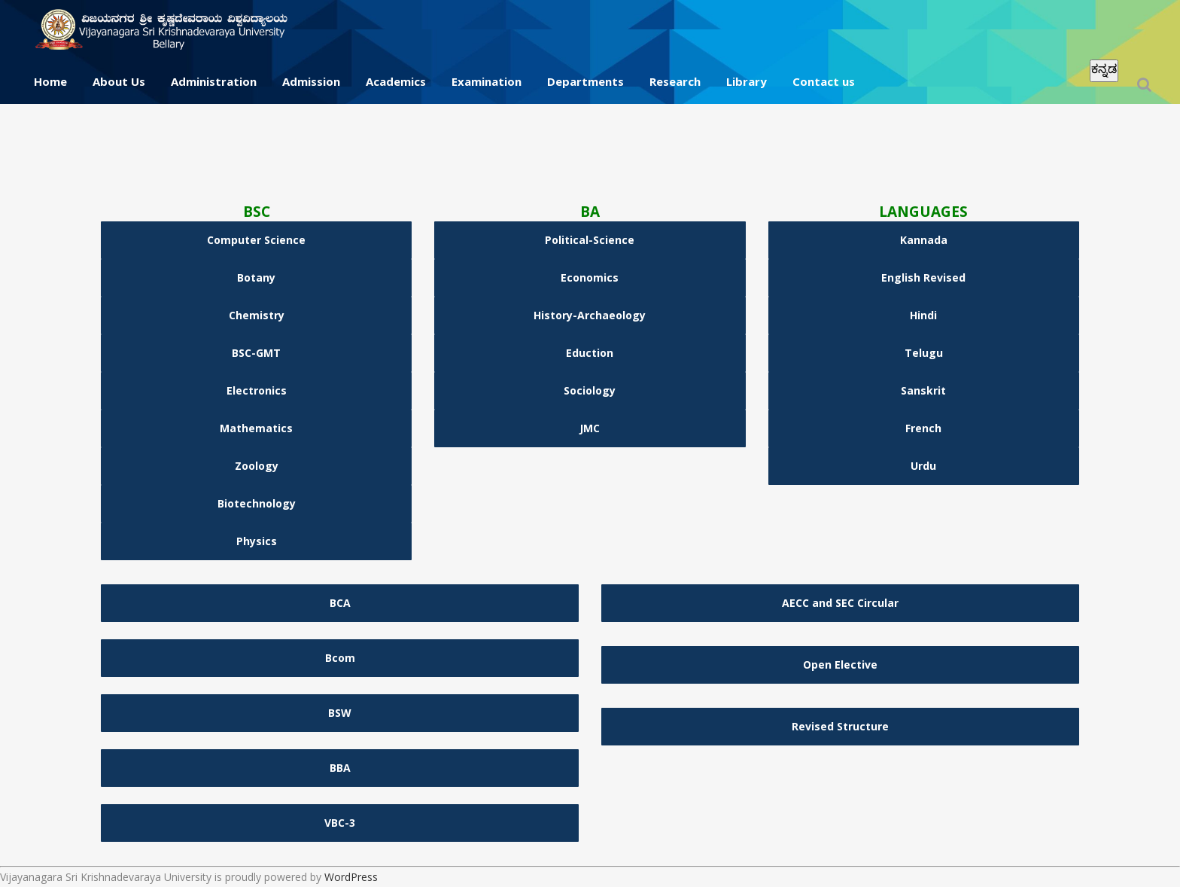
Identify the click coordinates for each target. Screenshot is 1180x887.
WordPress (351, 877)
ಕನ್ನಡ (1104, 68)
